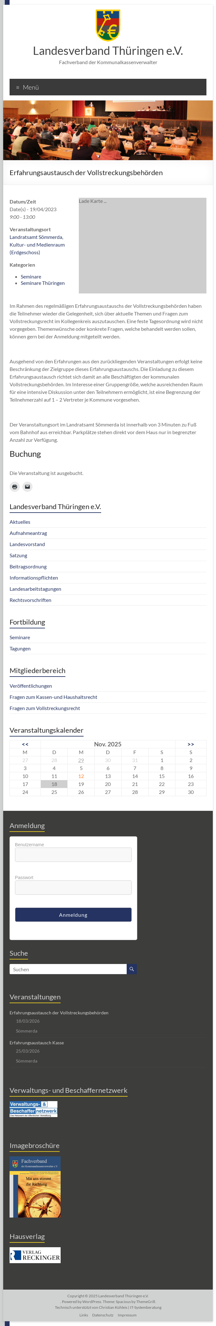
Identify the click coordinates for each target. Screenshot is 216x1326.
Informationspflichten (34, 577)
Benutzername (29, 844)
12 (81, 776)
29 (81, 760)
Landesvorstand (27, 544)
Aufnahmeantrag (28, 533)
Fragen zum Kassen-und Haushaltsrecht (53, 697)
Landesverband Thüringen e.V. (108, 50)
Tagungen (20, 648)
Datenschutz (103, 1315)
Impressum (127, 1315)
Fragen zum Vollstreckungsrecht (45, 708)
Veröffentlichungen (31, 686)
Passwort (24, 877)
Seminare (31, 276)
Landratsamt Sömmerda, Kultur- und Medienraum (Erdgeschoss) (37, 244)
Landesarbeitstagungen (35, 589)
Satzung (18, 555)
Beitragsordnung (28, 566)
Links (83, 1315)
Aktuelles (20, 522)
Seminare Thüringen (43, 283)
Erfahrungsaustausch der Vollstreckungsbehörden (59, 1012)
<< (25, 744)
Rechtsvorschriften (30, 600)
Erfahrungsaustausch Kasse (37, 1042)
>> (190, 744)
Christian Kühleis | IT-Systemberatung (130, 1307)
